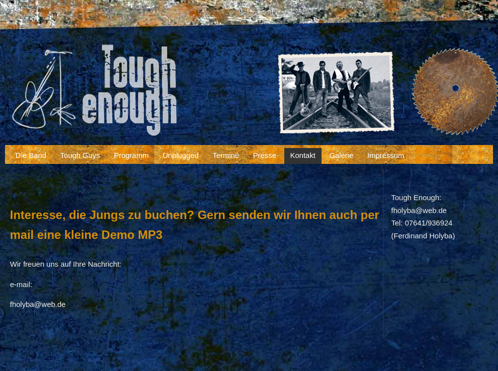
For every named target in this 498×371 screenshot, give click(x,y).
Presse (264, 155)
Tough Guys (80, 155)
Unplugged (181, 155)
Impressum (385, 155)
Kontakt (303, 155)
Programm (131, 155)
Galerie (341, 155)
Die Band (30, 155)
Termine (226, 155)
